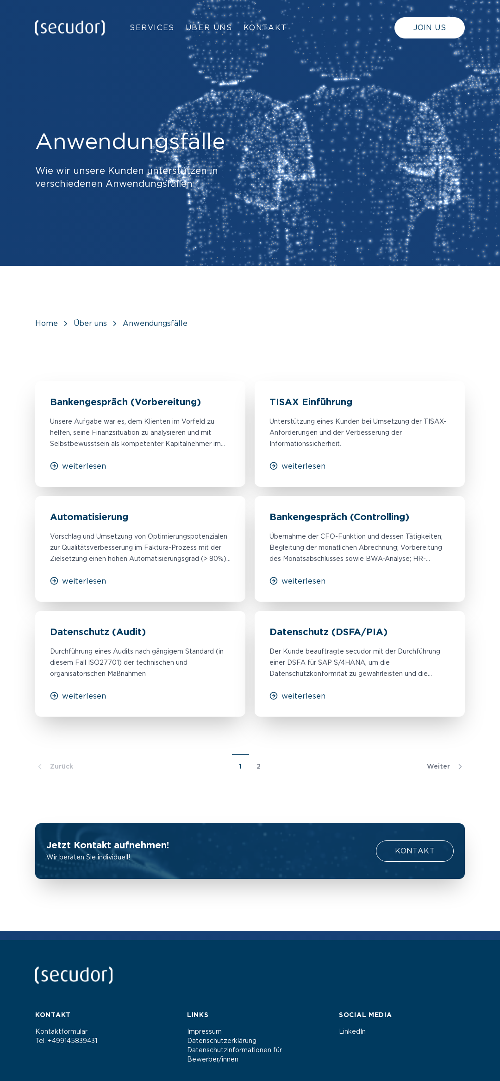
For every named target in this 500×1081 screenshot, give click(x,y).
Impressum (204, 1032)
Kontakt (265, 28)
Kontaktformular (61, 1032)
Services (152, 28)
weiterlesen (78, 466)
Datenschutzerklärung (221, 1041)
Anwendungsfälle (155, 323)
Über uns (209, 28)
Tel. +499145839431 (66, 1041)
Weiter (446, 766)
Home (46, 323)
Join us (429, 28)
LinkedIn (352, 1032)
